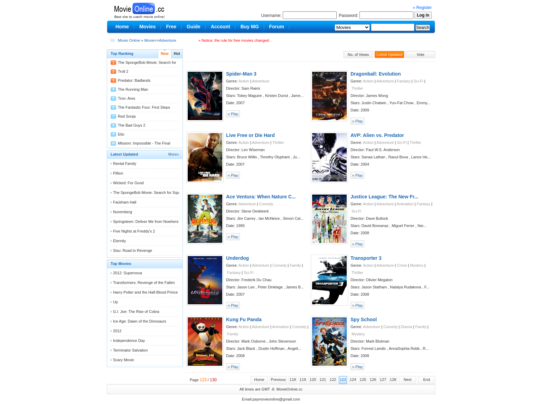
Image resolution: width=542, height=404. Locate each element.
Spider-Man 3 (241, 74)
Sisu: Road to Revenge (132, 250)
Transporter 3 (366, 258)
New (165, 53)
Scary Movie (123, 360)
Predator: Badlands (134, 80)
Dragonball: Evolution (376, 74)
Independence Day (129, 340)
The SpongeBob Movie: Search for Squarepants (153, 192)
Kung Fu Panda (244, 319)
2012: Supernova (127, 273)
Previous (278, 379)
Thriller (357, 88)
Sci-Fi (418, 81)
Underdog (237, 258)
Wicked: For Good (128, 183)
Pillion (118, 173)
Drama (406, 327)
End (426, 379)
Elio (121, 134)
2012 (117, 331)
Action (244, 81)
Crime (402, 265)
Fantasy (403, 81)
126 (373, 379)
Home (259, 379)
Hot (177, 53)
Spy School (364, 319)
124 (353, 379)
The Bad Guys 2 (132, 125)
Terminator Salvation (130, 350)
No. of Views (358, 54)
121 (323, 379)
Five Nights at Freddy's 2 (134, 231)
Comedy (266, 204)
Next (408, 379)
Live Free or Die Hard (250, 135)
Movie (149, 40)
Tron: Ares (126, 98)
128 (393, 379)
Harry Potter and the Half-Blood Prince (145, 292)
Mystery (417, 265)
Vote (420, 54)
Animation (405, 204)
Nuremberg (122, 212)
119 (303, 379)
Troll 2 (123, 71)
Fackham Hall (124, 202)
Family (295, 265)
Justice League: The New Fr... (384, 196)
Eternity (119, 241)
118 (293, 379)
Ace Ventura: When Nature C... (261, 196)
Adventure (167, 40)
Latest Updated (389, 54)
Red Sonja (127, 116)
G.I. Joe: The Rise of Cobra (136, 311)
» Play (233, 114)
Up (115, 302)
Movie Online (129, 40)
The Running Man (133, 89)
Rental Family (124, 163)
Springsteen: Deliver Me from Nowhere (146, 221)
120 (313, 379)
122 (333, 379)
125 (363, 379)
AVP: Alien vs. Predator (377, 135)
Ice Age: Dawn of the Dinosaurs (139, 321)
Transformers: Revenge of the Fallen (144, 282)
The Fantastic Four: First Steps (144, 107)
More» (173, 154)
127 (383, 379)
